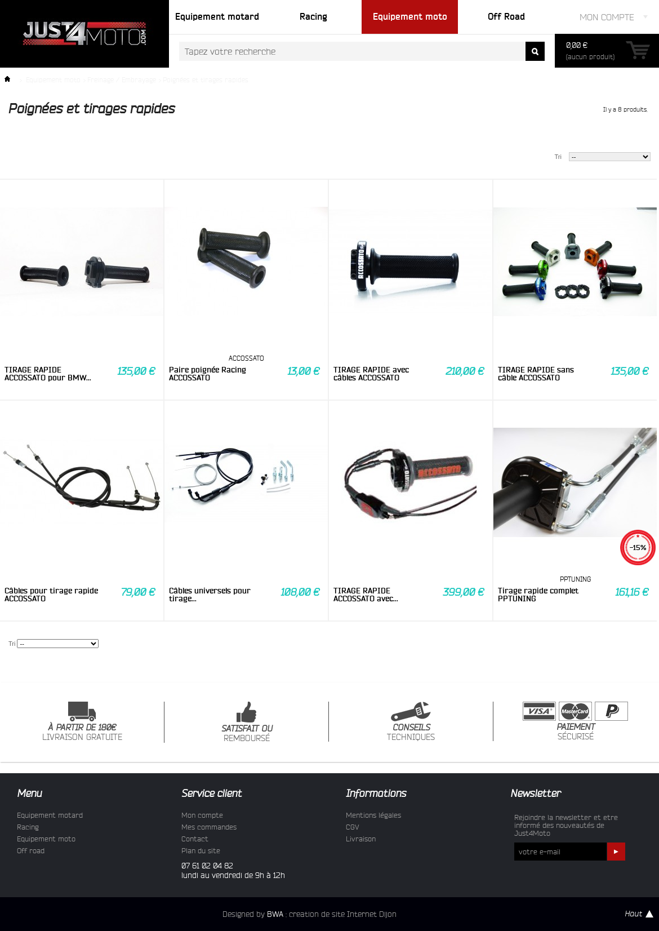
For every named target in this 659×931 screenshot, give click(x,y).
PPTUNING (575, 579)
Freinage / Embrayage (121, 79)
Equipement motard (50, 815)
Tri (558, 156)
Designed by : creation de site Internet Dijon (309, 914)
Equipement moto (53, 79)
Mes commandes (209, 827)
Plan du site (200, 850)
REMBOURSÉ (246, 722)
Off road (30, 850)
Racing (28, 827)
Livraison (361, 839)
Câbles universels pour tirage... (210, 594)
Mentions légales (373, 815)
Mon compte (202, 815)
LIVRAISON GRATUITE (82, 722)
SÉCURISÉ (575, 721)
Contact (194, 839)
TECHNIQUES (411, 722)
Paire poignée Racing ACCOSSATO (207, 373)
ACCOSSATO (246, 358)
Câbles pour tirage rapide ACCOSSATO (51, 594)
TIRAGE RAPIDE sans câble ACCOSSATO (536, 373)
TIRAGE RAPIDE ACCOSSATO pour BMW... (48, 373)
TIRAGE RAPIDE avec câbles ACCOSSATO (371, 373)
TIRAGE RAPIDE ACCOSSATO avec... (365, 594)
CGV (352, 827)
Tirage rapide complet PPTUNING (538, 594)
